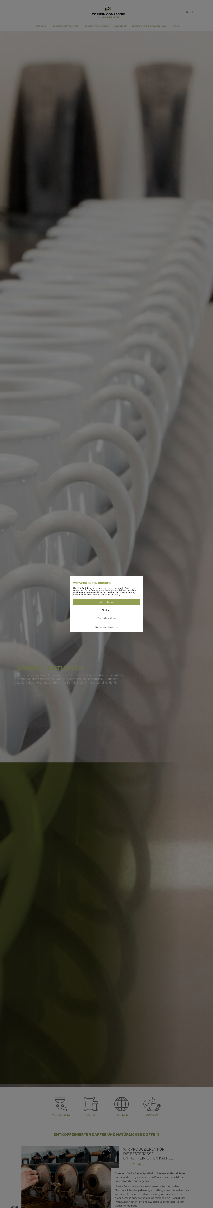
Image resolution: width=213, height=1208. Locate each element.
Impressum (113, 627)
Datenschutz (100, 627)
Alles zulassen (106, 602)
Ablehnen (106, 610)
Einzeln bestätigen (106, 618)
